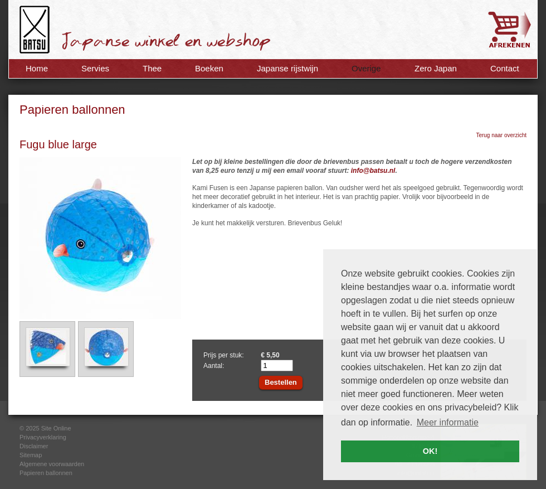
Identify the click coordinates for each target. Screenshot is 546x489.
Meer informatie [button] (448, 422)
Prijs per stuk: (223, 355)
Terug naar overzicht (501, 135)
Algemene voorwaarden (52, 464)
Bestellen (281, 382)
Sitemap (31, 455)
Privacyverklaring (43, 437)
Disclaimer (34, 446)
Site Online (56, 428)
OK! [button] (430, 451)
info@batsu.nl (373, 171)
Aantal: (213, 366)
